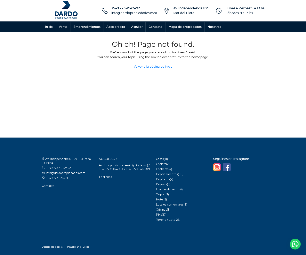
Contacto (155, 27)
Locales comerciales (169, 204)
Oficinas (161, 209)
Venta (63, 27)
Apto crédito (115, 27)
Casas (160, 159)
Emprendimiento (167, 189)
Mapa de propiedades (184, 27)
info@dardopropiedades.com (134, 13)
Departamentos (167, 174)
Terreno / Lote (165, 219)
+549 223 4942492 (125, 8)
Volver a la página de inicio (153, 66)
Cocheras (162, 169)
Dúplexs (161, 184)
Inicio (49, 27)
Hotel (160, 199)
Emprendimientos (86, 27)
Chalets (161, 164)
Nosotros (214, 27)
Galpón (160, 194)
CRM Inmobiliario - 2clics (75, 246)
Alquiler (136, 27)
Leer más (105, 177)
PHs (159, 214)
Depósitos (163, 179)
